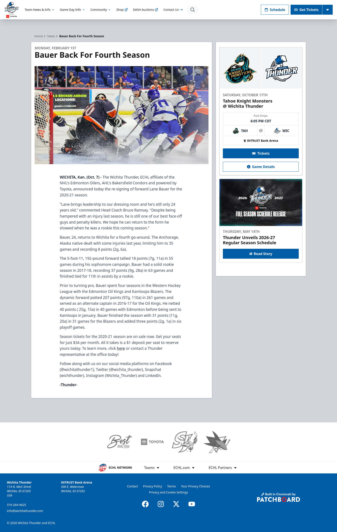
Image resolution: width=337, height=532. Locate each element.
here (121, 348)
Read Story (260, 253)
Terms (171, 486)
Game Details (261, 166)
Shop (122, 10)
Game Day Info (72, 10)
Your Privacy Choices (195, 486)
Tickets (261, 153)
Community (100, 10)
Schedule (275, 9)
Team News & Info (40, 10)
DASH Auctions (145, 10)
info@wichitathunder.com (25, 511)
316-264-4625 (16, 505)
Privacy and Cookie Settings (168, 492)
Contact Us (173, 10)
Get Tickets (306, 9)
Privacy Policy (152, 486)
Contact (132, 486)
